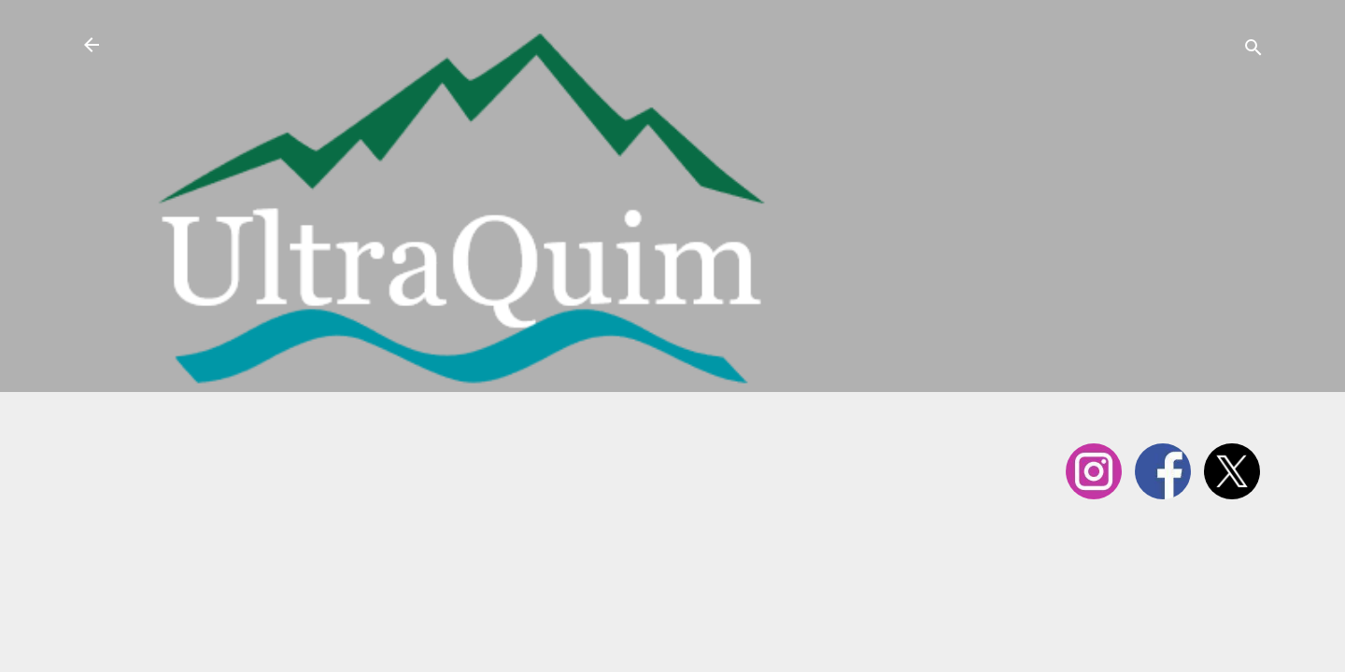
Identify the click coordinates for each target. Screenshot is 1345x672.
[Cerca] (1253, 50)
